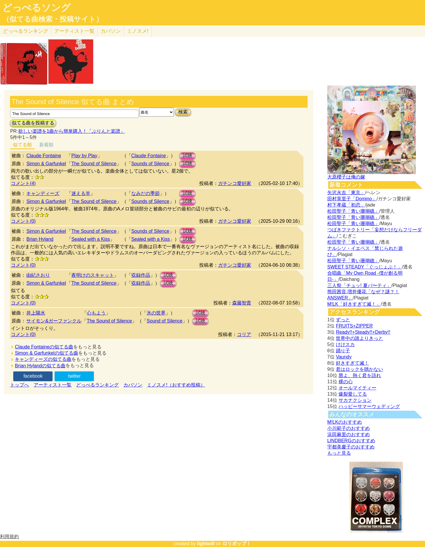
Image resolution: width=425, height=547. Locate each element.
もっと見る (339, 453)
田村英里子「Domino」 (352, 198)
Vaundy (344, 356)
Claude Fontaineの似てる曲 (44, 346)
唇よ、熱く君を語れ (360, 375)
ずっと (343, 319)
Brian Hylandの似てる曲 (40, 365)
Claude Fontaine (43, 155)
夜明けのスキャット (92, 275)
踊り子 (343, 350)
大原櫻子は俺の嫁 (346, 176)
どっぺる (25, 31)
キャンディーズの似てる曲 (43, 359)
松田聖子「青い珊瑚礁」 (353, 211)
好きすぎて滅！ (352, 363)
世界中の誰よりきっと (359, 338)
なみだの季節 (145, 193)
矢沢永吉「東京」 (346, 192)
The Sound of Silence (94, 163)
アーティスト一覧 (52, 384)
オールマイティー (357, 387)
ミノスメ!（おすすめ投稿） (176, 384)
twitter (74, 376)
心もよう (96, 312)
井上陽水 (35, 312)
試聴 (187, 155)
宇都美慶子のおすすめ (351, 446)
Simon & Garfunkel (46, 163)
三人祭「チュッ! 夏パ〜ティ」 (359, 285)
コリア (244, 334)
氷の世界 (156, 312)
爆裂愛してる (353, 394)
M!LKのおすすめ (344, 422)
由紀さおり (38, 275)
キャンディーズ (42, 193)
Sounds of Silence (150, 163)
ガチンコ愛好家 (234, 183)
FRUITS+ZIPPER (354, 325)
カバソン (111, 31)
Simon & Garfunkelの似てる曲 (46, 353)
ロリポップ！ (237, 543)
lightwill (206, 543)
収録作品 (140, 275)
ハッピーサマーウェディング (369, 406)
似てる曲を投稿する (33, 122)
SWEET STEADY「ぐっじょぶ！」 (364, 266)
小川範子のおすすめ (348, 428)
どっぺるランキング (97, 384)
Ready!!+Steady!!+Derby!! (363, 332)
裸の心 (346, 381)
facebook (32, 376)
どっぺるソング (36, 7)
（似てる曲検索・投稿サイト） (52, 19)
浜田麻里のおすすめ (348, 434)
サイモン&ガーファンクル (53, 320)
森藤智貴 (241, 302)
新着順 (46, 144)
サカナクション (355, 400)
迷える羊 (80, 193)
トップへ (19, 384)
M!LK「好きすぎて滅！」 (354, 304)
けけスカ (345, 344)
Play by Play (84, 155)
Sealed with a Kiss (90, 239)
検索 (183, 111)
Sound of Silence (164, 320)
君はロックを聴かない (359, 369)
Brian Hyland (39, 239)
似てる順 (22, 144)
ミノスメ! (137, 31)
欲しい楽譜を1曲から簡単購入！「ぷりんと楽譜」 (71, 131)
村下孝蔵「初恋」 (346, 204)
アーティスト (74, 31)
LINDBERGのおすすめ (351, 440)
